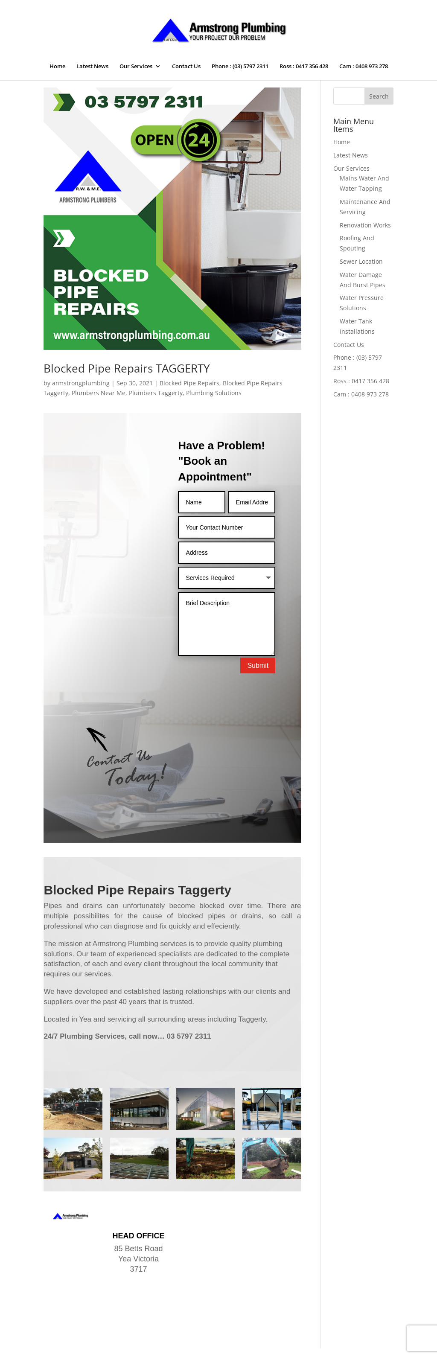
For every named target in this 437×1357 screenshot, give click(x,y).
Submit (257, 665)
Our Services (135, 66)
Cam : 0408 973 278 (363, 66)
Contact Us (186, 66)
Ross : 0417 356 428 (304, 66)
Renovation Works (365, 225)
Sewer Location (361, 261)
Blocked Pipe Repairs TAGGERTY (127, 368)
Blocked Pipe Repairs (189, 383)
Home (57, 66)
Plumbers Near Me (98, 393)
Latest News (92, 66)
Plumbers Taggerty (156, 393)
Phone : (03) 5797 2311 (240, 66)
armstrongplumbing (81, 383)
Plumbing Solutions (214, 393)
